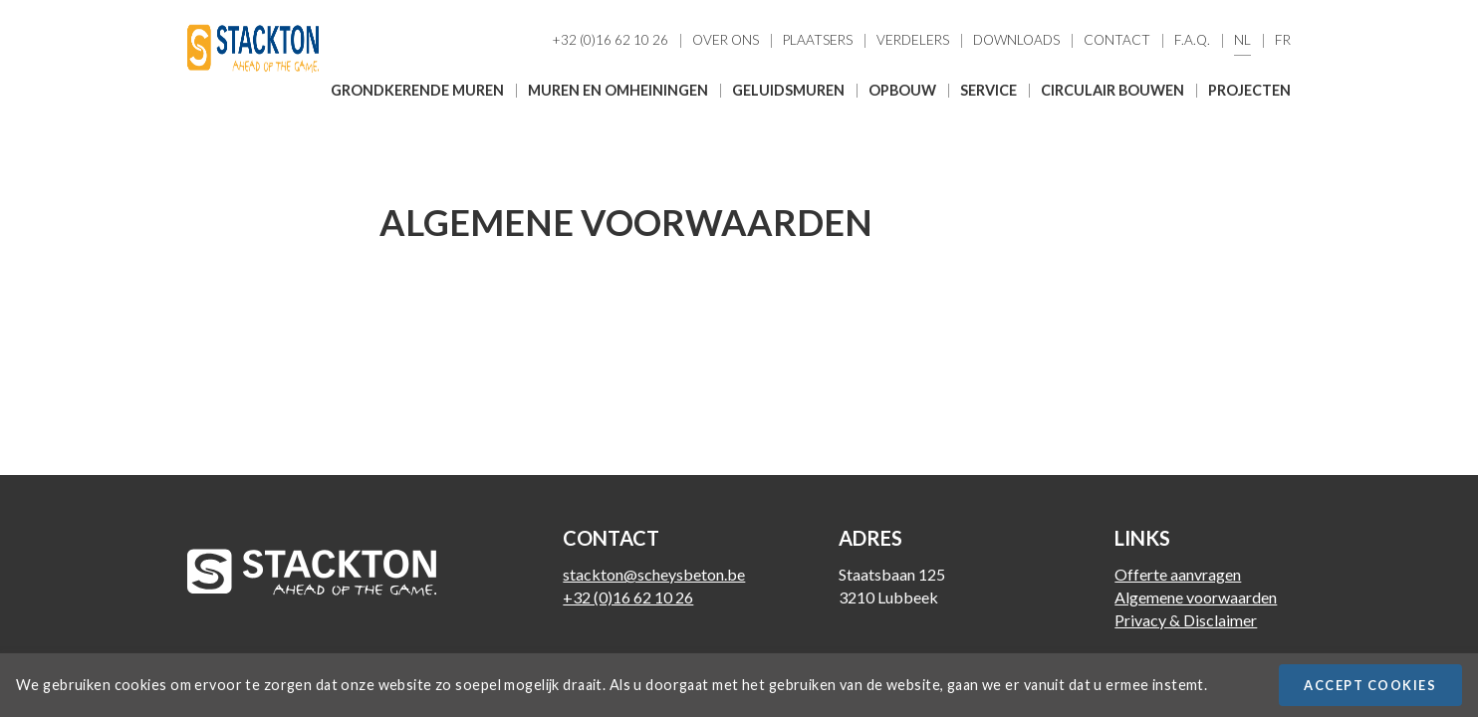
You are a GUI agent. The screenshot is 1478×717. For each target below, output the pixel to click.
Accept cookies (1370, 685)
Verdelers (912, 41)
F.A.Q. (1192, 41)
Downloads (1016, 41)
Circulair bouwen (1112, 91)
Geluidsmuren (788, 91)
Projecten (1249, 91)
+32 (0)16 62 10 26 (610, 41)
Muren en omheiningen (618, 91)
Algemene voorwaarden (1195, 597)
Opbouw (902, 91)
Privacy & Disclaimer (1185, 619)
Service (988, 91)
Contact (1117, 41)
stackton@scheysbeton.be (654, 574)
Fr (1283, 41)
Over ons (725, 41)
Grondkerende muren (417, 91)
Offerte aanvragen (1177, 574)
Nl (1242, 41)
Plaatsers (818, 41)
